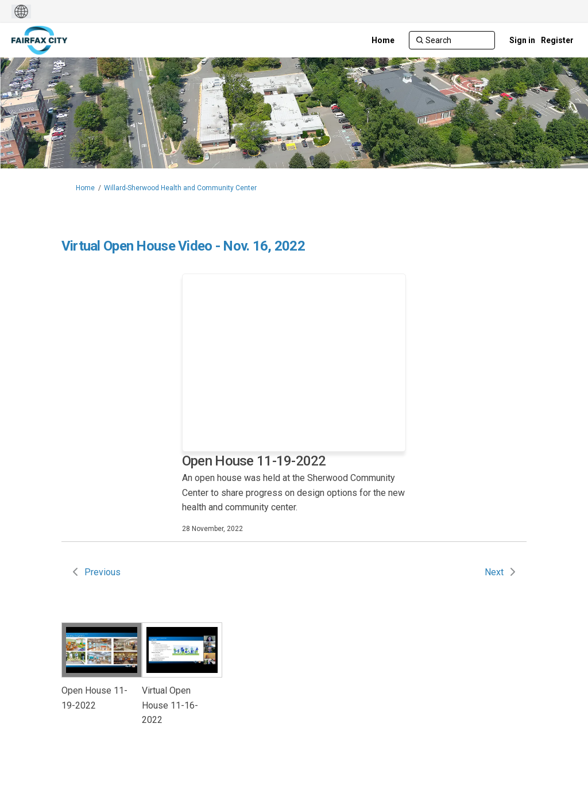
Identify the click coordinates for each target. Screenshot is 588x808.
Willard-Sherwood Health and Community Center (180, 188)
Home (85, 188)
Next (494, 572)
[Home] (383, 40)
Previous (102, 572)
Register (557, 40)
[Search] (452, 40)
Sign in (522, 40)
